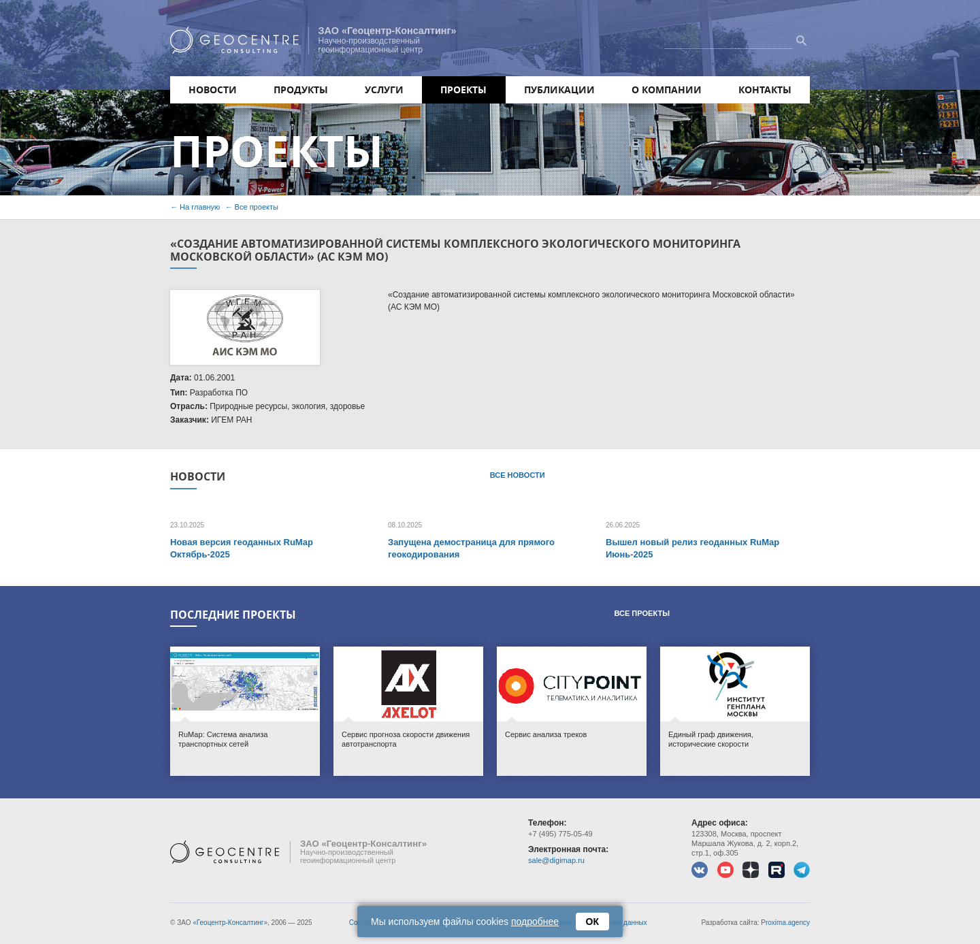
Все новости (517, 475)
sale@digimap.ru (556, 860)
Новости (213, 89)
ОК (592, 921)
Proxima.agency (785, 922)
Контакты (764, 89)
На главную (200, 207)
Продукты (301, 89)
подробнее (535, 921)
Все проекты (256, 207)
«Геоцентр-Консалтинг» (230, 922)
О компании (667, 89)
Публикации (559, 89)
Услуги (384, 89)
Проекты (463, 89)
